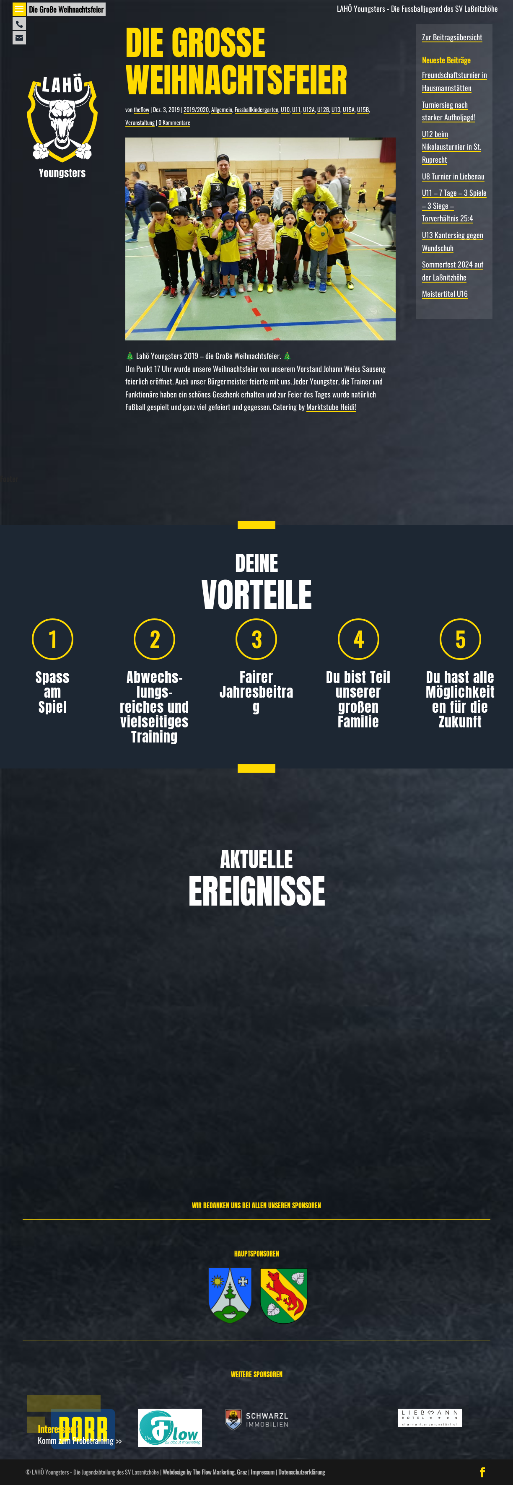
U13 (336, 109)
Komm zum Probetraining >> (80, 1440)
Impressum (263, 1471)
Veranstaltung (140, 122)
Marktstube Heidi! (331, 406)
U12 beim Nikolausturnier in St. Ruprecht (451, 146)
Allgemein (221, 109)
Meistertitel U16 (445, 293)
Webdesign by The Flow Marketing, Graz (205, 1471)
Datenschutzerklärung (301, 1471)
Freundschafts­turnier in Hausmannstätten (79, 1046)
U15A (349, 109)
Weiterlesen (33, 1127)
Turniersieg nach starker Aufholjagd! (248, 1046)
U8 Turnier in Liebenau (453, 176)
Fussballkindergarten (256, 109)
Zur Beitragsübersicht (452, 36)
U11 (296, 109)
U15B (363, 109)
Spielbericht (425, 1088)
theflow (141, 109)
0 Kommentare (174, 122)
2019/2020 (196, 109)
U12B (323, 109)
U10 (285, 109)
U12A (309, 109)
